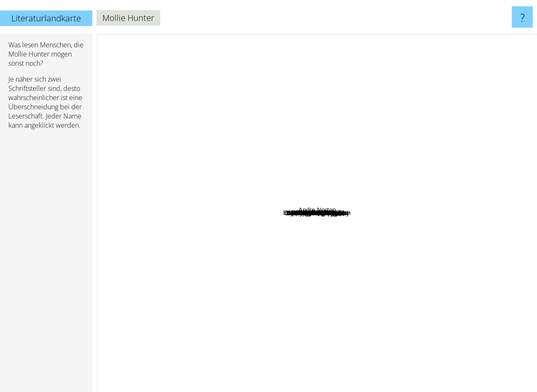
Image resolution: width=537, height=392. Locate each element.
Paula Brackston (310, 324)
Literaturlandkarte (46, 18)
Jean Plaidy (481, 244)
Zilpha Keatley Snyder (255, 218)
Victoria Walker (268, 122)
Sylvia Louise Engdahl (343, 172)
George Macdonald (507, 174)
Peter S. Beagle (360, 386)
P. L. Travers (403, 130)
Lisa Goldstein (247, 89)
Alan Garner (348, 220)
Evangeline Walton (359, 255)
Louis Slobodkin (327, 166)
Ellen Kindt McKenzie (296, 216)
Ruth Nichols (300, 175)
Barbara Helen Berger (392, 224)
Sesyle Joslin (257, 230)
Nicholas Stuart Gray (259, 165)
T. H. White (372, 302)
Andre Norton (505, 273)
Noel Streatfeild (152, 127)
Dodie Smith (183, 295)
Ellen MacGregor (422, 162)
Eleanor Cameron (317, 226)
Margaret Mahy (315, 236)
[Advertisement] (46, 264)
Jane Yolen (390, 81)
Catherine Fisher (282, 191)
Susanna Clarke (368, 39)
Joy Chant (381, 149)
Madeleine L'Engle (339, 374)
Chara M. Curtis (366, 264)
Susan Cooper (341, 312)
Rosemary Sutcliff (234, 179)
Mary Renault (272, 100)
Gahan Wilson (266, 140)
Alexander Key (337, 192)
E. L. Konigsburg (131, 164)
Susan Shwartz (272, 290)
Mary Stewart (417, 146)
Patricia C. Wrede (176, 328)
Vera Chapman (315, 259)
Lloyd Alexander (215, 242)
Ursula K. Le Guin (183, 39)
